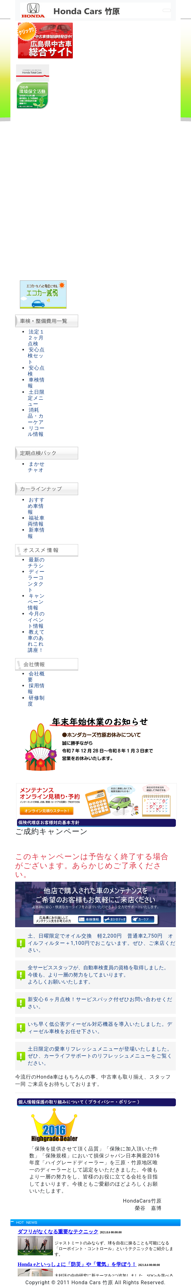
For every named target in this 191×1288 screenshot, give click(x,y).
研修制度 (36, 701)
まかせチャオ (36, 467)
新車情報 (36, 533)
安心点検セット (36, 356)
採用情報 (36, 689)
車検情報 (36, 383)
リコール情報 (36, 431)
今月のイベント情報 (36, 620)
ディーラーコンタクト (36, 581)
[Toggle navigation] (167, 10)
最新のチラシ (36, 563)
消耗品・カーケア (36, 416)
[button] (27, 747)
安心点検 (36, 371)
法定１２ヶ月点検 (36, 338)
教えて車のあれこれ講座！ (36, 641)
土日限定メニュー (36, 398)
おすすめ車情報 (36, 506)
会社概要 (36, 677)
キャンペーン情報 (36, 602)
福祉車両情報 (36, 521)
